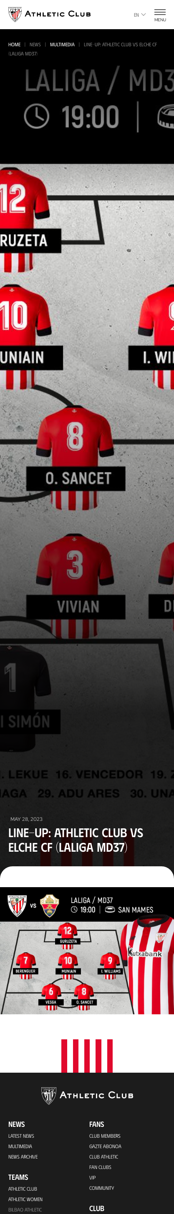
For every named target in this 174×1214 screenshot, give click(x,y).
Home (14, 44)
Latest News (21, 1136)
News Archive (23, 1156)
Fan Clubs (100, 1167)
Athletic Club (22, 1188)
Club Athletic (103, 1156)
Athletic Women (25, 1199)
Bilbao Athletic (25, 1209)
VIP (92, 1177)
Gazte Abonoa (105, 1146)
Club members (105, 1136)
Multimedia (62, 44)
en (140, 15)
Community (101, 1188)
